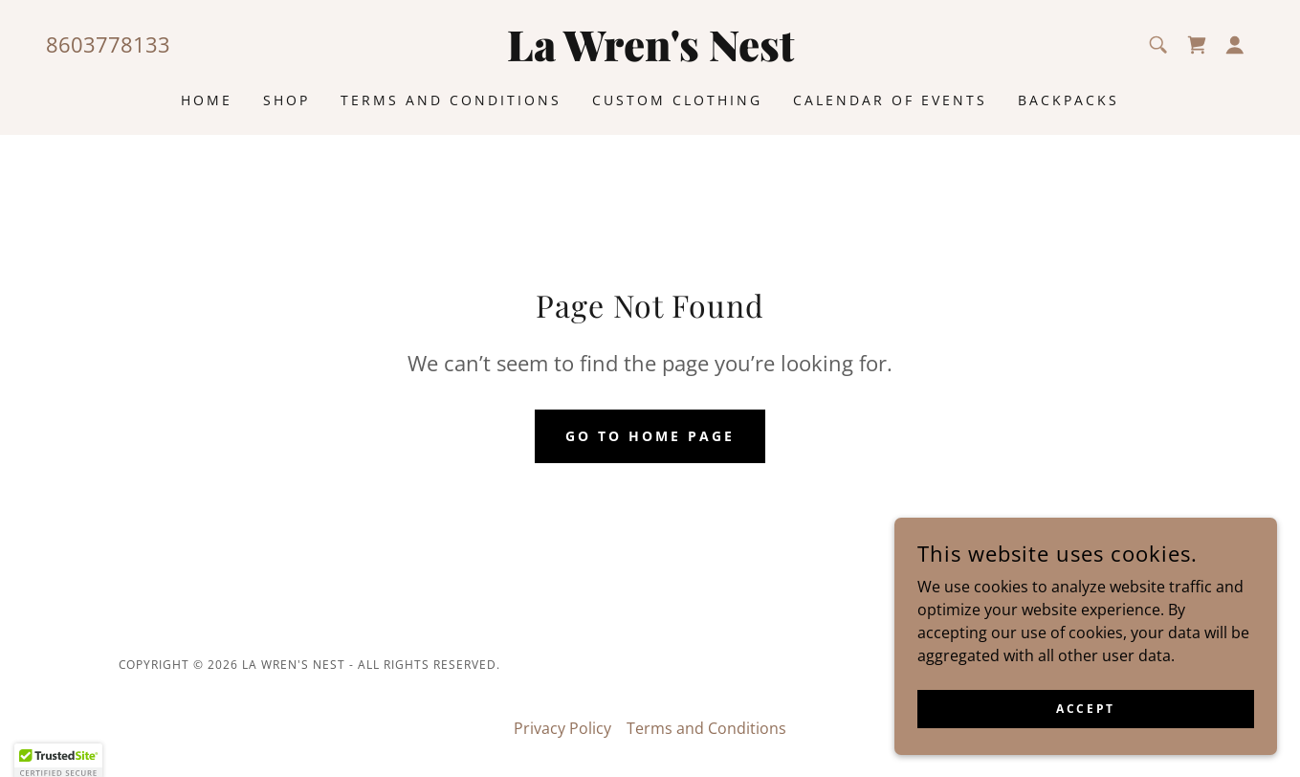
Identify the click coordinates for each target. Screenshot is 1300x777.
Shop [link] (286, 100)
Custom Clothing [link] (677, 100)
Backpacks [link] (1068, 100)
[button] (1235, 45)
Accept (1085, 734)
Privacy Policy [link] (562, 728)
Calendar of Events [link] (890, 100)
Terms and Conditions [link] (451, 100)
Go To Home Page (650, 436)
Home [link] (206, 100)
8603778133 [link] (108, 44)
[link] (650, 55)
